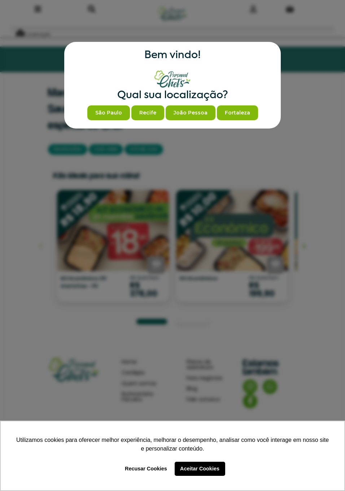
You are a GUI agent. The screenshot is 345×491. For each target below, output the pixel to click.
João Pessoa (191, 112)
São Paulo (108, 112)
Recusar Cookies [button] (146, 469)
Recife (147, 112)
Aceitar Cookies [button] (199, 469)
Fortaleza (237, 112)
